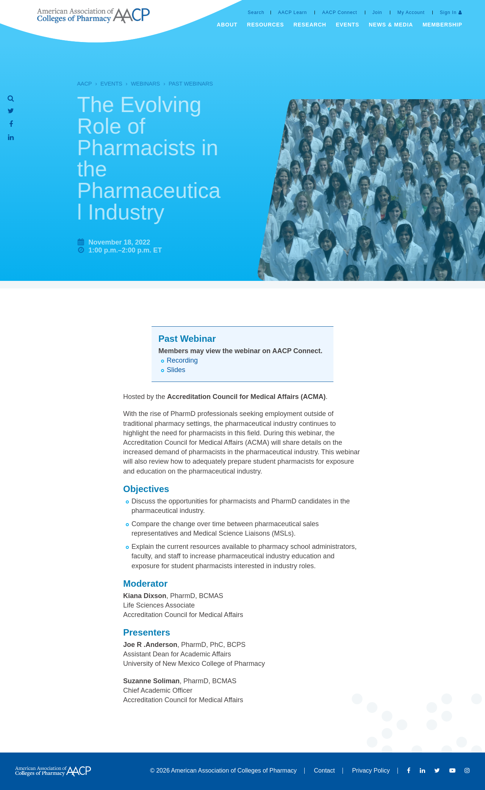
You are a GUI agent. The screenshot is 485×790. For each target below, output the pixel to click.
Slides (176, 370)
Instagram (467, 770)
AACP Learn (292, 12)
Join (377, 12)
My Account (411, 12)
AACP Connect (339, 12)
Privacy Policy (371, 770)
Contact (324, 770)
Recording (182, 360)
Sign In (448, 12)
